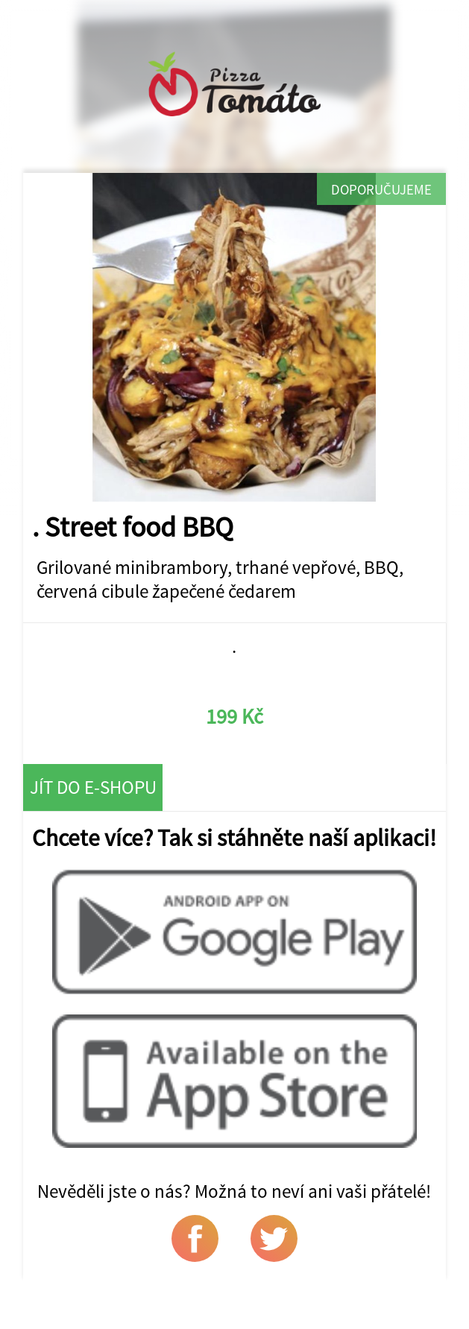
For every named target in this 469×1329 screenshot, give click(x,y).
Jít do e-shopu (93, 787)
